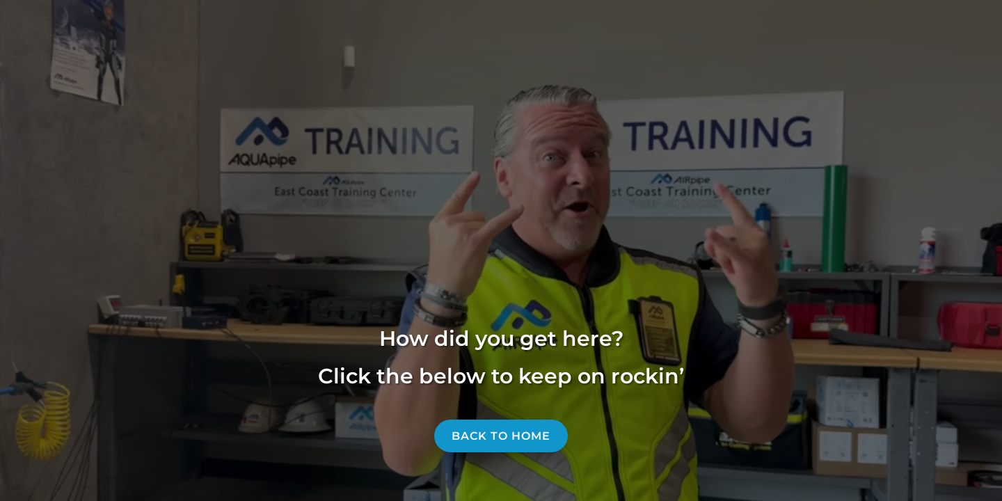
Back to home (501, 436)
